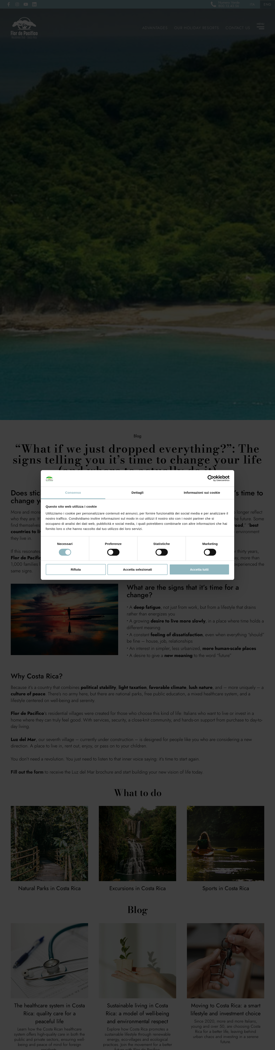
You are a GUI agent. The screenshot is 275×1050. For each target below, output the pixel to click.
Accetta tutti (199, 569)
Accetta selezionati (137, 569)
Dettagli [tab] (137, 492)
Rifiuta (76, 569)
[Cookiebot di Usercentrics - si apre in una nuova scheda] (210, 478)
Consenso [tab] (73, 492)
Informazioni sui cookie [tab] (202, 492)
